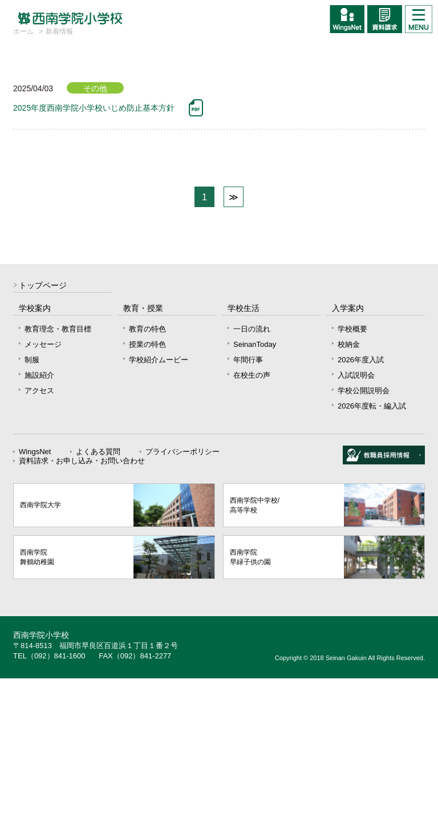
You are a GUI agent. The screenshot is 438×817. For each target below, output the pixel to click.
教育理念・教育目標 (58, 467)
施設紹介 (39, 513)
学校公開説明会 (364, 529)
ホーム (23, 170)
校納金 (349, 483)
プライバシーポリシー (182, 590)
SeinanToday (254, 483)
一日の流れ (251, 467)
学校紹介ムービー (158, 498)
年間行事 (248, 498)
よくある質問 (98, 590)
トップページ (43, 424)
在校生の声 (251, 513)
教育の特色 (147, 467)
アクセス (39, 529)
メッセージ (43, 483)
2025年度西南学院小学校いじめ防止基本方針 (94, 246)
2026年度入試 (361, 498)
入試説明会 (356, 513)
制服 (32, 498)
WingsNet (35, 590)
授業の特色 (147, 483)
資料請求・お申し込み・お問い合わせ (82, 599)
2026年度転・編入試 (372, 544)
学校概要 (352, 467)
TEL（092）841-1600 (49, 794)
